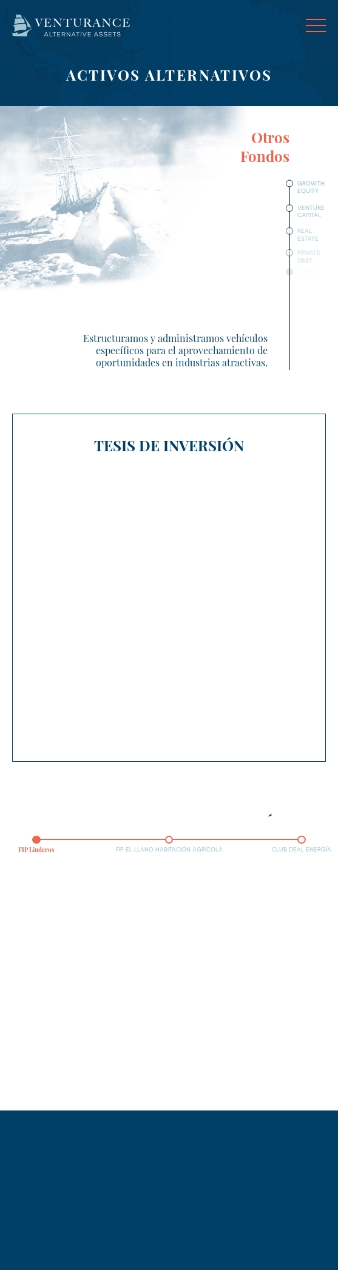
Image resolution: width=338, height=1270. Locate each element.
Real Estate (308, 234)
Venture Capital (311, 211)
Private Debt (308, 254)
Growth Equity (311, 187)
